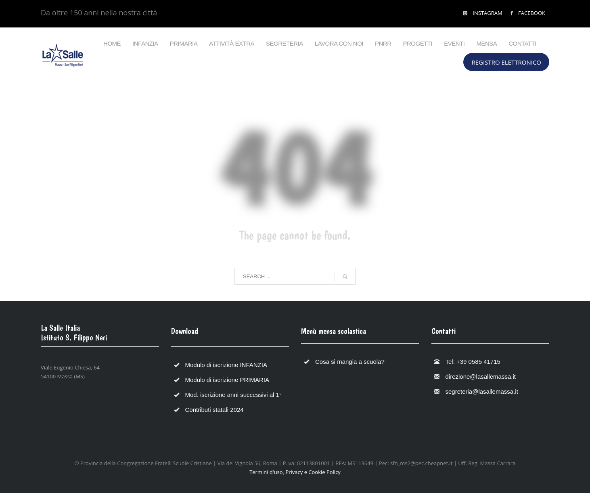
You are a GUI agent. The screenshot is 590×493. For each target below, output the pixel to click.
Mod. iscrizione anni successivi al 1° (233, 394)
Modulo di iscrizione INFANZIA (226, 364)
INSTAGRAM (486, 13)
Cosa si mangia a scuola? (350, 361)
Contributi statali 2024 (214, 409)
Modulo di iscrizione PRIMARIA (227, 379)
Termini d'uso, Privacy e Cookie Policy (295, 472)
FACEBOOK (531, 13)
